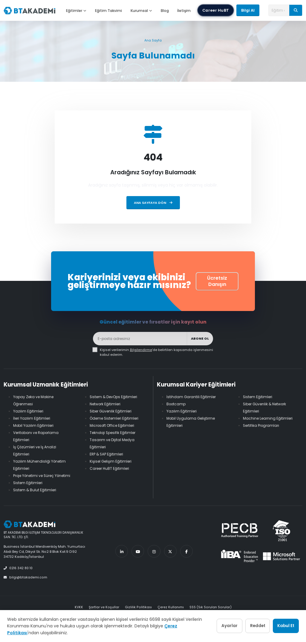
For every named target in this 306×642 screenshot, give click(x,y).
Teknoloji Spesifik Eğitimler (115, 432)
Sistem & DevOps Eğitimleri (115, 396)
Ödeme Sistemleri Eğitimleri (116, 418)
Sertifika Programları (262, 425)
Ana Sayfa (153, 40)
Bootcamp (176, 404)
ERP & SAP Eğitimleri (108, 454)
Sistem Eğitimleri (29, 489)
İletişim (184, 10)
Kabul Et (283, 626)
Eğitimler (76, 10)
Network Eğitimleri (106, 404)
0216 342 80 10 (19, 575)
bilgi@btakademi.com (25, 584)
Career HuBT (215, 10)
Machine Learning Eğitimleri (269, 418)
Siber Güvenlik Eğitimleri (112, 411)
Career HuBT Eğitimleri (111, 468)
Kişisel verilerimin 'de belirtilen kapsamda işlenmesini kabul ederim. (156, 352)
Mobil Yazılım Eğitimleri (34, 425)
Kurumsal (141, 10)
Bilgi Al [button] (248, 10)
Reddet (248, 626)
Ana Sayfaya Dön (153, 202)
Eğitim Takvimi (108, 10)
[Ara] (295, 10)
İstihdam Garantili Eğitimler (192, 396)
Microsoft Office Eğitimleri (114, 425)
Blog (165, 10)
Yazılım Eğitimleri (29, 411)
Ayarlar (214, 626)
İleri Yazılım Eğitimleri (32, 418)
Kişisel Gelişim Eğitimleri (112, 461)
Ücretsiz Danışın (217, 281)
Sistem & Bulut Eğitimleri (36, 497)
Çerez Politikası (24, 633)
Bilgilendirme (141, 349)
